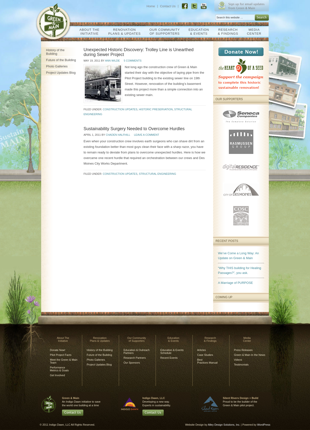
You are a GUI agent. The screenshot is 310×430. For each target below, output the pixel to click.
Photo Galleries (57, 66)
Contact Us (168, 6)
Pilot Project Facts (60, 354)
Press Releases (243, 350)
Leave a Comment (146, 134)
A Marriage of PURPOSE (235, 283)
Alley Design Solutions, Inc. (224, 424)
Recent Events (169, 357)
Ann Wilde (112, 60)
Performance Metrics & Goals (59, 369)
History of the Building (55, 52)
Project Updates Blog (61, 72)
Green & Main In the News (249, 354)
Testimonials (241, 364)
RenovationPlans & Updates (123, 31)
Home (151, 6)
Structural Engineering (157, 173)
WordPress (263, 424)
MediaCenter (253, 31)
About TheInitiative (88, 31)
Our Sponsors (132, 362)
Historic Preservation (156, 109)
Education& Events (197, 31)
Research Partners (135, 357)
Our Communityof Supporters (163, 31)
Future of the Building (61, 60)
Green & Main (55, 19)
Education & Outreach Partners (137, 351)
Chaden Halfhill (118, 134)
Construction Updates (120, 109)
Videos (238, 359)
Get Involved (57, 375)
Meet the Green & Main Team (64, 361)
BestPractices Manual (207, 361)
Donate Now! (57, 350)
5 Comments (132, 60)
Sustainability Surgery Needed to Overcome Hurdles (134, 128)
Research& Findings (226, 31)
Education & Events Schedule (172, 351)
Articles (201, 350)
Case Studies (205, 354)
